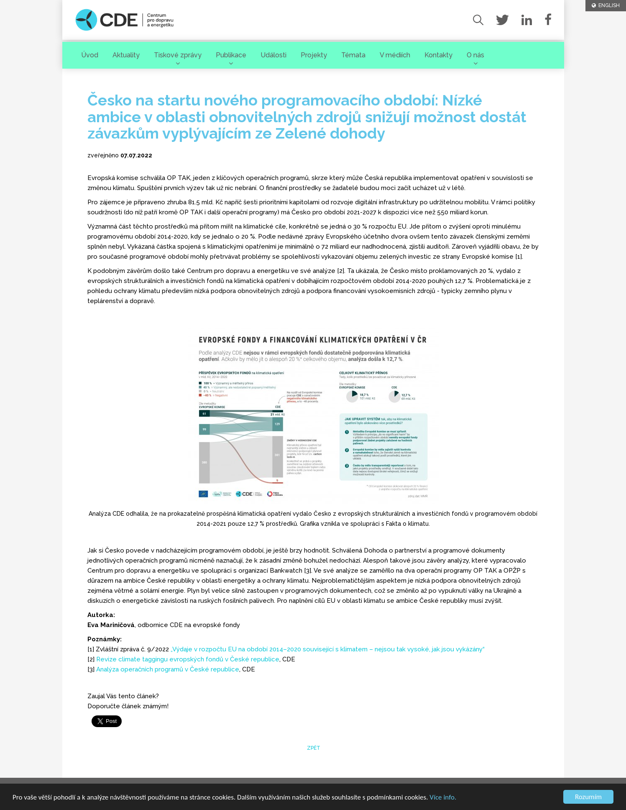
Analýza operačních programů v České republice (167, 669)
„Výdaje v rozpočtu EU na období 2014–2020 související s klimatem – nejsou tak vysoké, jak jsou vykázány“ (328, 649)
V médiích (395, 55)
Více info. (442, 797)
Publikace (231, 55)
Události (273, 55)
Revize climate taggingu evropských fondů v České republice (187, 659)
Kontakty (438, 55)
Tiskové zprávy (178, 55)
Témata (353, 55)
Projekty (314, 55)
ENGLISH (606, 5)
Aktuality (126, 55)
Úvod (89, 55)
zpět (313, 748)
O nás (475, 55)
